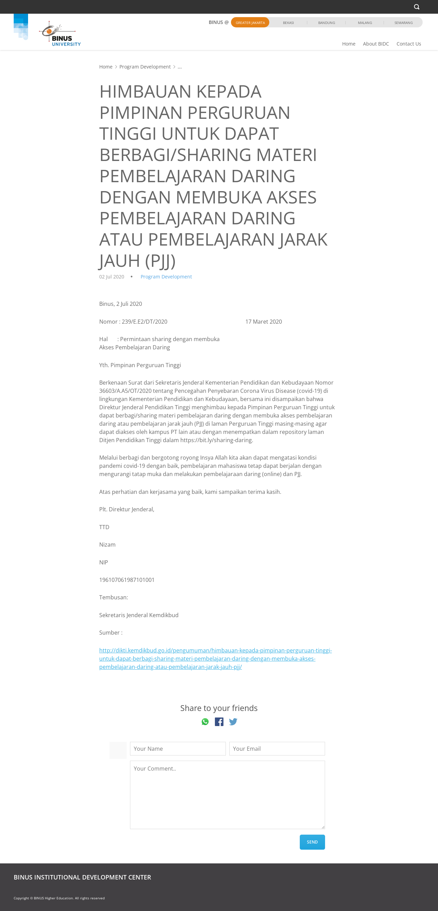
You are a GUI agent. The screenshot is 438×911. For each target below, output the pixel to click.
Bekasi (288, 22)
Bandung (326, 22)
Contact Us (409, 43)
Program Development (145, 66)
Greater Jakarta (250, 22)
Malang (365, 22)
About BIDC (376, 43)
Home (349, 43)
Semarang (404, 22)
